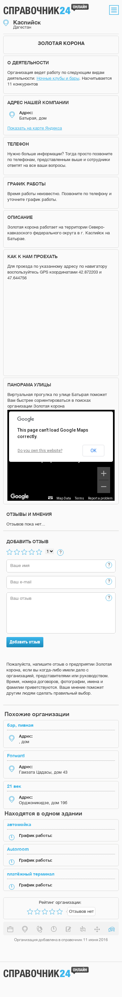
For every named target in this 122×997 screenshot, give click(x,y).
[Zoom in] (103, 473)
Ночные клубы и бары (58, 78)
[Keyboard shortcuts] (50, 497)
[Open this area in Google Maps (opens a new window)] (19, 496)
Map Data (64, 498)
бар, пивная (20, 725)
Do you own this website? (40, 450)
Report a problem (100, 498)
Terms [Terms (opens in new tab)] (79, 498)
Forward (16, 755)
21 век (14, 786)
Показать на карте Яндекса (34, 128)
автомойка (19, 824)
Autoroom (18, 849)
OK (93, 450)
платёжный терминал (30, 873)
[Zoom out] (103, 486)
